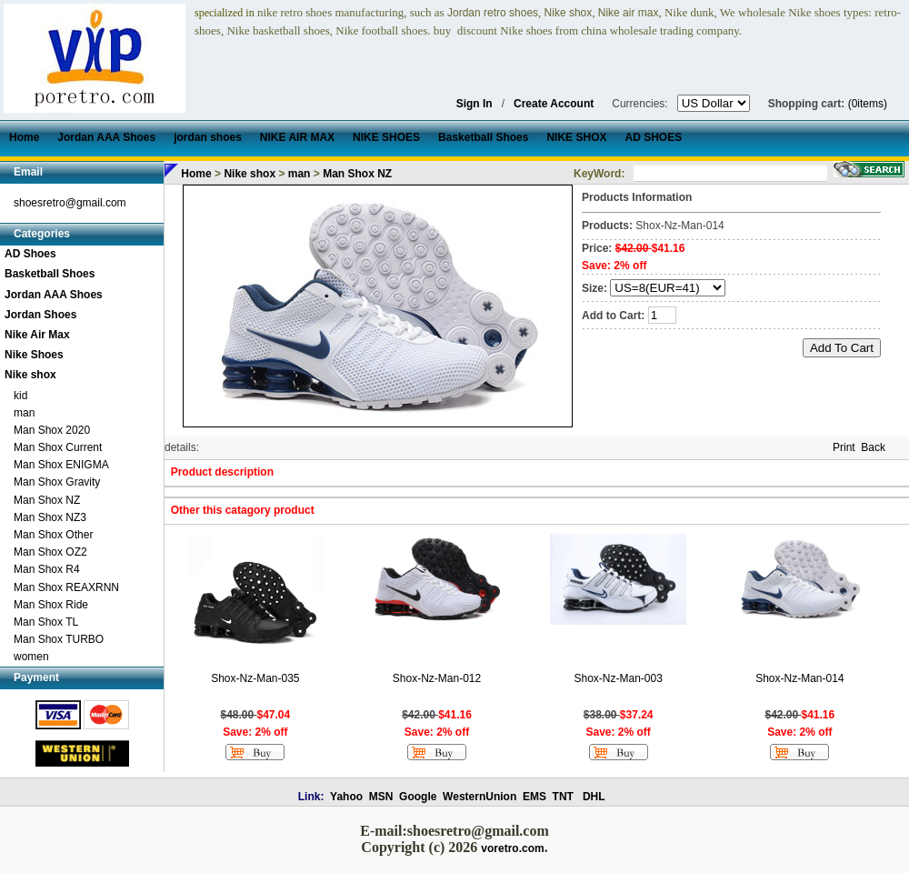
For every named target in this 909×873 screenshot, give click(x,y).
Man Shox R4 (47, 569)
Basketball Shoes (50, 273)
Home (196, 173)
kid (20, 395)
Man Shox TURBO (59, 639)
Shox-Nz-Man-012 (437, 678)
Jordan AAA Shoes (54, 294)
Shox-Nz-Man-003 (618, 678)
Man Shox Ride (51, 604)
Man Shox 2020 (52, 430)
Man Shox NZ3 (50, 517)
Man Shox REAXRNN (66, 587)
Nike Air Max (37, 334)
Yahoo (346, 796)
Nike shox (30, 374)
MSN (381, 796)
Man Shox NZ (47, 500)
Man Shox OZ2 (50, 552)
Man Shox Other (53, 534)
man (24, 412)
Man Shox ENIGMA (61, 464)
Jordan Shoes (40, 314)
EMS (534, 796)
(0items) (867, 103)
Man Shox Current (58, 447)
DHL (594, 796)
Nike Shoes (34, 354)
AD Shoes (30, 253)
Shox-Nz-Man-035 (255, 678)
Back (873, 447)
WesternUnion (479, 796)
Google (417, 796)
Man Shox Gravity (57, 482)
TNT (563, 796)
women (31, 656)
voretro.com (512, 848)
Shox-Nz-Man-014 (799, 678)
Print (844, 447)
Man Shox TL (46, 622)
